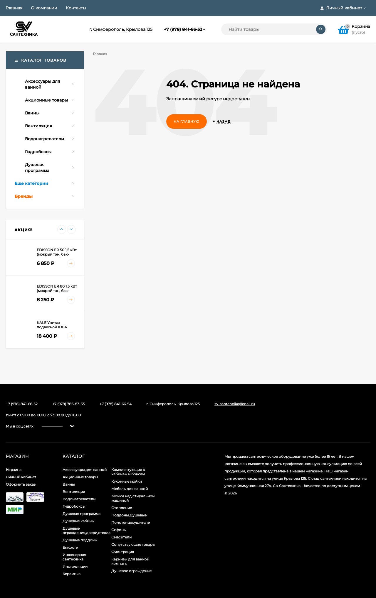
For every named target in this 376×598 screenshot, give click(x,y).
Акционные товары (80, 477)
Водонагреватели (79, 499)
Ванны (69, 484)
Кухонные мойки (126, 481)
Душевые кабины (78, 521)
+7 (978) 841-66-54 (116, 404)
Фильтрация (122, 552)
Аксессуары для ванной (85, 469)
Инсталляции (75, 566)
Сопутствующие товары (133, 544)
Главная (14, 8)
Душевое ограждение (131, 571)
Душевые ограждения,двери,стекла (86, 530)
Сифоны (118, 530)
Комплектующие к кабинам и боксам (128, 471)
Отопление (121, 508)
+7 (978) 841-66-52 (183, 29)
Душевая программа (81, 513)
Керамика (71, 574)
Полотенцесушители (130, 522)
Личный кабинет (21, 477)
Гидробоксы (74, 506)
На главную (186, 121)
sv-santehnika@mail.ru (234, 404)
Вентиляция (74, 491)
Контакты (76, 8)
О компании (44, 8)
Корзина (13, 469)
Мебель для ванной (129, 488)
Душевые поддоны (80, 540)
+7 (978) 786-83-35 (68, 404)
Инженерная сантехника (74, 557)
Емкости (70, 547)
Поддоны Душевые (129, 515)
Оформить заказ (21, 484)
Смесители (121, 537)
